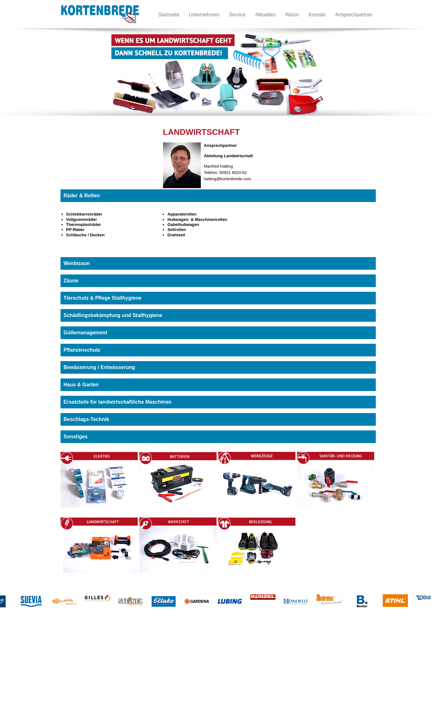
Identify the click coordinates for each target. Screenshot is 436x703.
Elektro (69, 652)
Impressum (29, 671)
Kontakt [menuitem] (317, 14)
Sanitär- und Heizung (82, 671)
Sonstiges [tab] (76, 436)
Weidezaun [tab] (77, 263)
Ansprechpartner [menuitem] (353, 14)
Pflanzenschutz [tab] (82, 350)
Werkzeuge (73, 665)
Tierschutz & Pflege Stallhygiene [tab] (103, 298)
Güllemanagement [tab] (86, 332)
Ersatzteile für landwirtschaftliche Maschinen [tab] (117, 402)
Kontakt (26, 665)
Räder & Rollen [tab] (82, 195)
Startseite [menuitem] (169, 14)
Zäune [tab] (71, 280)
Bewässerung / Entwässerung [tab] (99, 367)
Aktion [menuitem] (292, 14)
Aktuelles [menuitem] (265, 14)
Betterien (71, 659)
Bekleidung (130, 665)
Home (24, 652)
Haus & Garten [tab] (81, 384)
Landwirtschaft (133, 652)
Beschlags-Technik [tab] (86, 419)
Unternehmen (31, 659)
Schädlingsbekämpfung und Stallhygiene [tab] (113, 315)
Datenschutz (30, 684)
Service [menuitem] (237, 14)
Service (25, 678)
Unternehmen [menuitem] (204, 14)
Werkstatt (128, 659)
